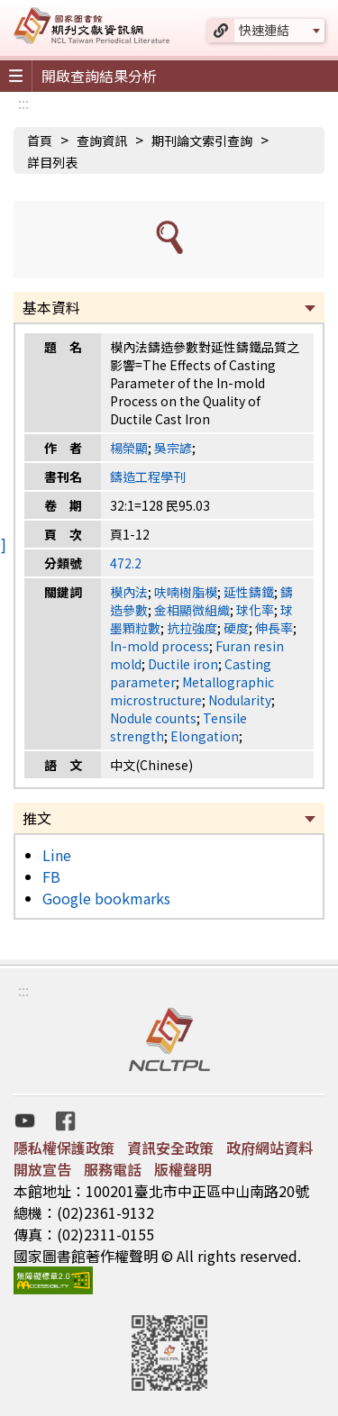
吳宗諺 (173, 448)
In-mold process (159, 646)
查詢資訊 (102, 141)
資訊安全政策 (170, 1147)
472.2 (126, 563)
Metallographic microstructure (192, 691)
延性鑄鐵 (249, 592)
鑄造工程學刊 (148, 476)
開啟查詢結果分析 (99, 75)
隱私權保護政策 (64, 1147)
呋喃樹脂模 (185, 592)
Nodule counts (153, 718)
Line (56, 855)
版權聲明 (183, 1169)
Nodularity (239, 700)
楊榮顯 (129, 448)
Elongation (204, 736)
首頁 (39, 141)
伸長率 (274, 628)
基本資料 (51, 307)
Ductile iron (183, 664)
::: (23, 102)
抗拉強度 (192, 628)
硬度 (236, 628)
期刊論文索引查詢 (201, 141)
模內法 (129, 592)
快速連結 (264, 30)
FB (51, 876)
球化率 (255, 610)
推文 (37, 818)
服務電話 (113, 1169)
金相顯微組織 (192, 610)
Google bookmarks (106, 898)
